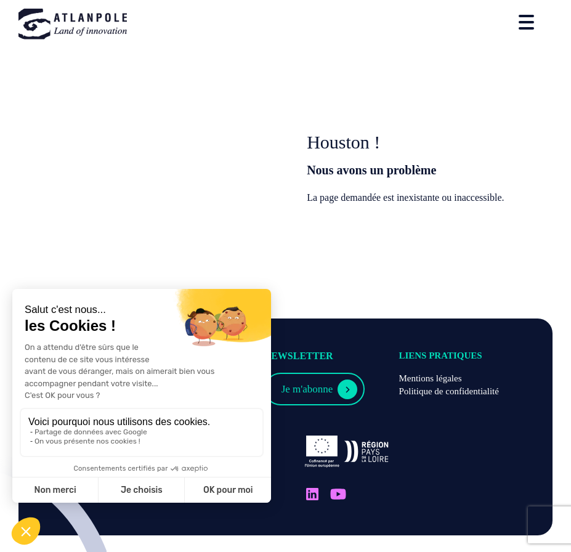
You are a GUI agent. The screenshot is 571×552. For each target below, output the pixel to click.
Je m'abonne (307, 389)
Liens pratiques (440, 355)
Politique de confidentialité (448, 391)
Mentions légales (430, 378)
